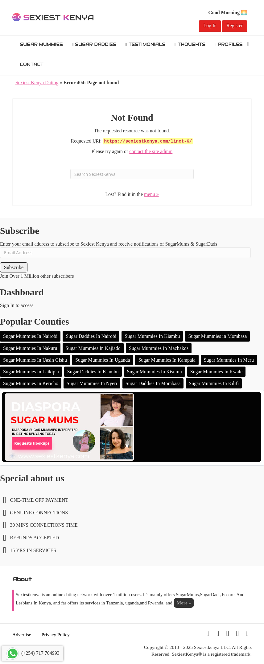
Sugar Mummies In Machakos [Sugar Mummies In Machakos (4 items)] (158, 348)
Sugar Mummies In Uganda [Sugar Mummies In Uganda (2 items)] (102, 360)
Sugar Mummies (40, 44)
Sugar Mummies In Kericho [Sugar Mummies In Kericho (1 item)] (30, 383)
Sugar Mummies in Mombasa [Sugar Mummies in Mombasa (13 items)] (217, 336)
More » (184, 602)
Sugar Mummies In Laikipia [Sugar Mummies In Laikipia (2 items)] (31, 371)
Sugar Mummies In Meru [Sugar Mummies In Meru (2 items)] (229, 360)
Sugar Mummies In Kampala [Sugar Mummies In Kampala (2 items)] (166, 360)
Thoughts (190, 44)
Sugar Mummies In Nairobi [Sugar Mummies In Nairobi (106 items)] (30, 336)
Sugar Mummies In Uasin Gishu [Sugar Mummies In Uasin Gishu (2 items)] (35, 360)
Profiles (229, 44)
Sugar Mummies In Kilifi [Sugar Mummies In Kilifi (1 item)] (214, 383)
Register (234, 25)
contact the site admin (150, 151)
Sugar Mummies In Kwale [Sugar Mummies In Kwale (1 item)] (216, 371)
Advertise (21, 634)
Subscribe (13, 267)
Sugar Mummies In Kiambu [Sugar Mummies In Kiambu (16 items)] (152, 336)
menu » (151, 194)
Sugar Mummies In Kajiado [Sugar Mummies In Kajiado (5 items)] (93, 348)
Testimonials (145, 44)
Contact (30, 64)
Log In (210, 25)
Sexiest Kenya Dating (37, 82)
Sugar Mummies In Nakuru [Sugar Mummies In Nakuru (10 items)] (30, 348)
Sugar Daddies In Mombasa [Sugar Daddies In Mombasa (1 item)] (153, 383)
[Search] (248, 44)
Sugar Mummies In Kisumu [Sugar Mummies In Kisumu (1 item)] (154, 371)
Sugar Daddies (94, 44)
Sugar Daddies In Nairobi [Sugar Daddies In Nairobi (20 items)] (91, 336)
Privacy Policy (56, 634)
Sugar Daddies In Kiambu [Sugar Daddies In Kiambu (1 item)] (93, 371)
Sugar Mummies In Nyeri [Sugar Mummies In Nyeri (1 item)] (92, 383)
